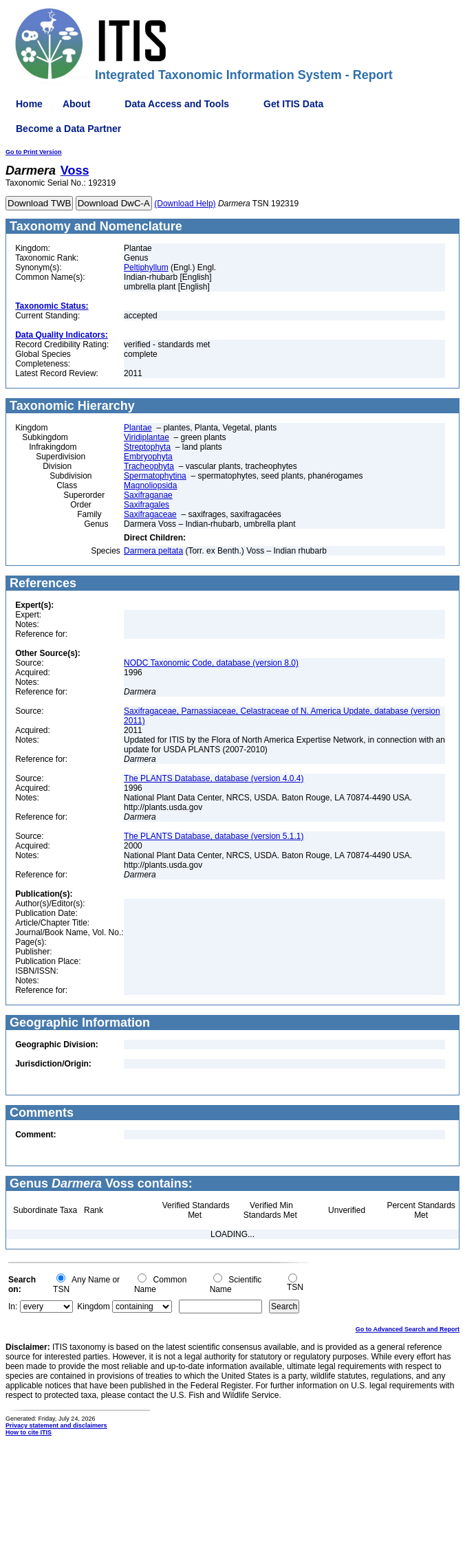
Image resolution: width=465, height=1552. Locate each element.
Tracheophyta (149, 466)
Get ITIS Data (293, 103)
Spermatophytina (155, 476)
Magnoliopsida (150, 485)
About (76, 103)
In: (12, 1306)
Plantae (138, 428)
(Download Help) (184, 203)
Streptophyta (147, 447)
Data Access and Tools (177, 103)
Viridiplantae (146, 437)
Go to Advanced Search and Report (407, 1329)
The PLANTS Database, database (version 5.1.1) (213, 836)
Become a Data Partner (68, 128)
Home (29, 103)
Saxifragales (146, 505)
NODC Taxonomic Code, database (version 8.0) (211, 663)
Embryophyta (148, 456)
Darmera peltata (153, 551)
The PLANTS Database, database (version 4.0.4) (213, 778)
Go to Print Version (34, 152)
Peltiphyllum (146, 267)
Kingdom (93, 1306)
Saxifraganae (148, 495)
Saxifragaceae (150, 514)
